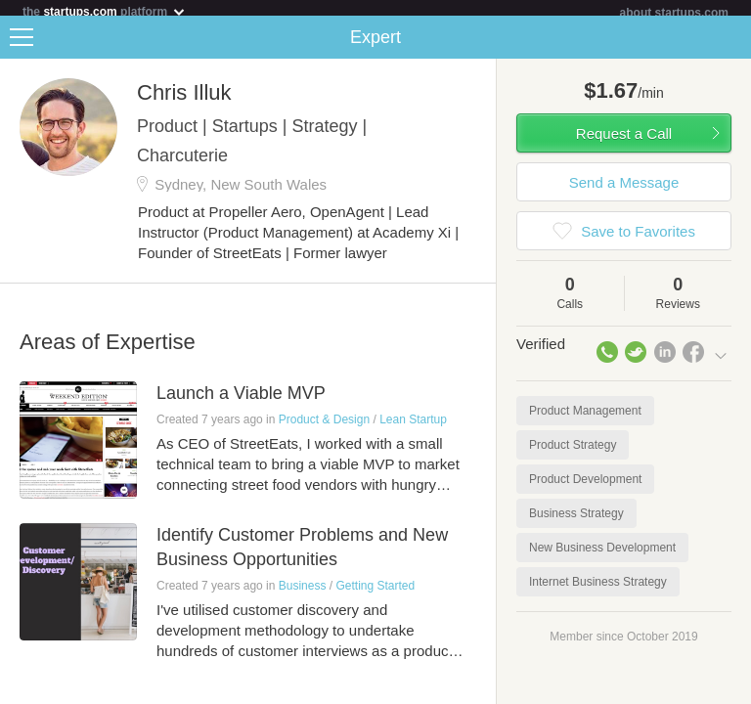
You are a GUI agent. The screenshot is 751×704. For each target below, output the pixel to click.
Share (731, 44)
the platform (104, 11)
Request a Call (624, 141)
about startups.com (674, 13)
